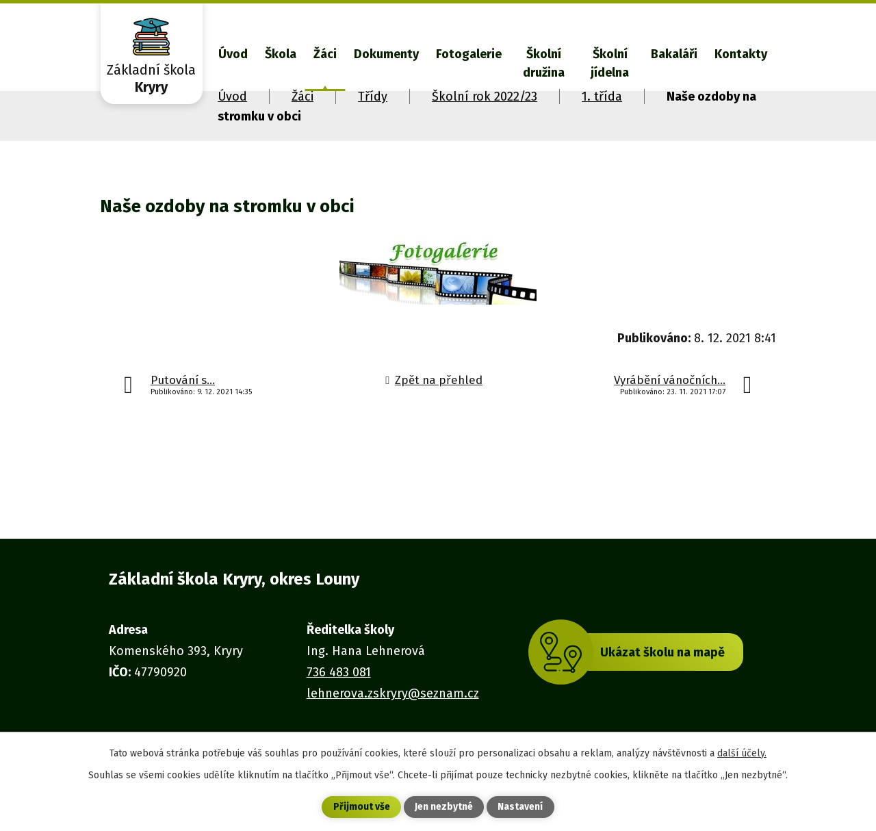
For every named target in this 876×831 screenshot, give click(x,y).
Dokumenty (386, 54)
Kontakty (740, 54)
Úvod (233, 54)
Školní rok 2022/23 (484, 96)
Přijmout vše (361, 807)
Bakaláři (674, 54)
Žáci (325, 54)
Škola (280, 54)
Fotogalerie (469, 54)
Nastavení (520, 807)
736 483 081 (339, 672)
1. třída (602, 96)
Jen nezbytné (444, 807)
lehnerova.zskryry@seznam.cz (393, 693)
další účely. (741, 752)
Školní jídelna (610, 63)
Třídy (372, 96)
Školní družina (544, 63)
